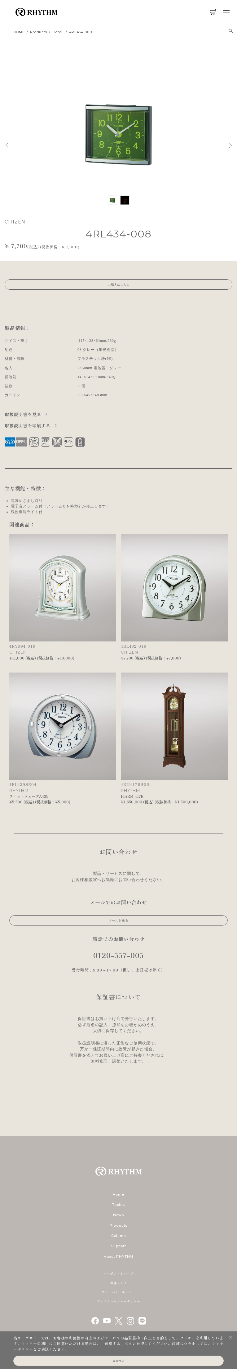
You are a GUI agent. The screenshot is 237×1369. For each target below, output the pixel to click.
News (118, 1215)
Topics (118, 1204)
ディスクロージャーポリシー (118, 1301)
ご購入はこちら (118, 284)
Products (118, 1225)
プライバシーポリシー (118, 1291)
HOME (19, 32)
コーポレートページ (118, 1273)
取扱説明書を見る (24, 414)
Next (230, 145)
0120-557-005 (118, 954)
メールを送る (118, 920)
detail (58, 32)
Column (118, 1235)
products (38, 32)
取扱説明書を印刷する (28, 425)
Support (118, 1246)
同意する (118, 1360)
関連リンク (118, 1282)
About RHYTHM (118, 1256)
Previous (7, 145)
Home (118, 1194)
